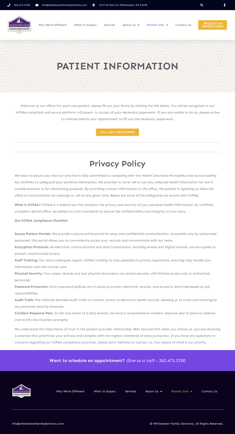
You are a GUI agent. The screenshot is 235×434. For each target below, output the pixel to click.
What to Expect (85, 25)
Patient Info (157, 25)
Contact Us (183, 25)
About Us (131, 25)
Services (109, 25)
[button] (202, 5)
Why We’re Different (53, 25)
